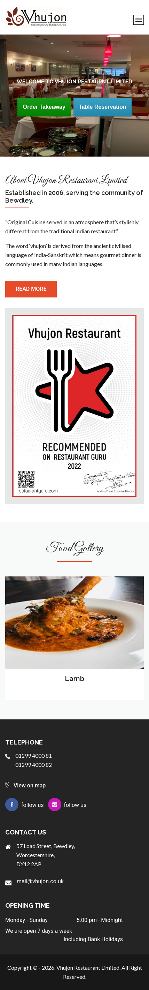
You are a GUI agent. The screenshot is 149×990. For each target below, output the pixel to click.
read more (31, 289)
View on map (25, 785)
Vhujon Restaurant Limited (87, 967)
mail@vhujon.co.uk (40, 881)
